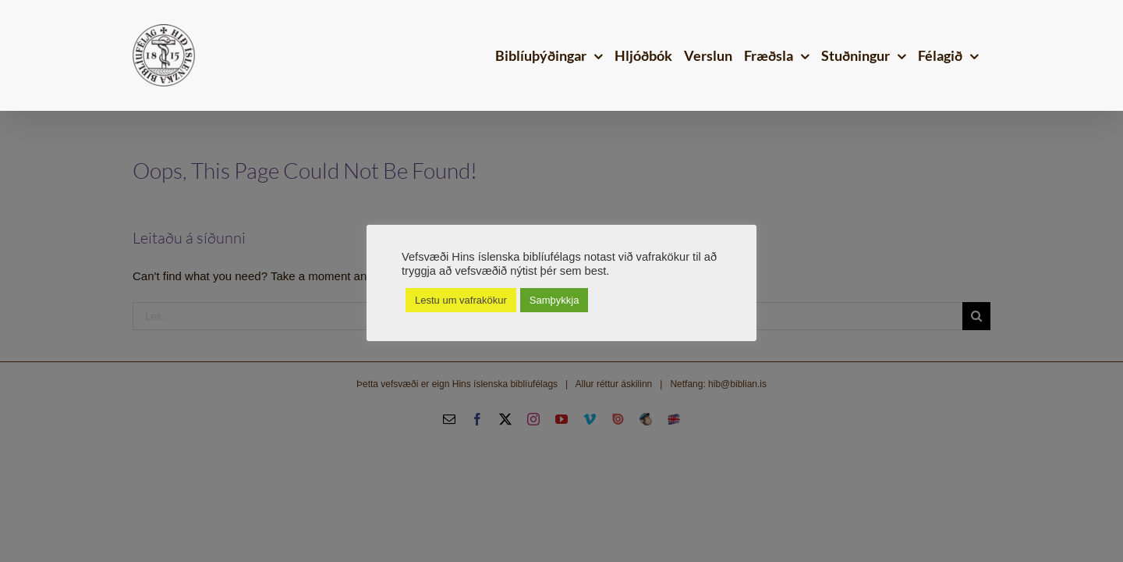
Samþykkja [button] (554, 300)
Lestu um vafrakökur (461, 300)
